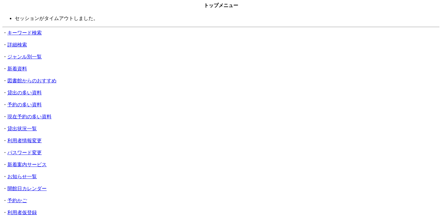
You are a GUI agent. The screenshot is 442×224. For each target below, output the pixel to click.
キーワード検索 (24, 32)
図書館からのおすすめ (31, 80)
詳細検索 (17, 44)
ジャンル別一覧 (24, 56)
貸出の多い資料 (24, 92)
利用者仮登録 (22, 212)
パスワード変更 (24, 152)
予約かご (17, 200)
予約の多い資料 (24, 104)
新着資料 (17, 68)
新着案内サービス (27, 164)
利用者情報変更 (24, 140)
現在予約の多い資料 (29, 116)
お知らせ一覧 (22, 176)
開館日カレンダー (27, 188)
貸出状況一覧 (22, 128)
